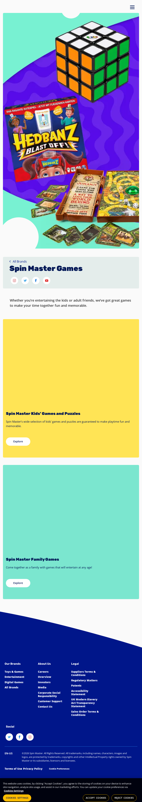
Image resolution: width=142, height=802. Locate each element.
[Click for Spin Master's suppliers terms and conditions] (86, 673)
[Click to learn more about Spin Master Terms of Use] (13, 768)
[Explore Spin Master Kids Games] (18, 441)
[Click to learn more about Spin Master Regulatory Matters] (86, 680)
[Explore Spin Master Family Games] (18, 583)
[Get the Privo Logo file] (14, 777)
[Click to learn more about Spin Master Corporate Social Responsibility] (52, 694)
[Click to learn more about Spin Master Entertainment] (19, 677)
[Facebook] (19, 738)
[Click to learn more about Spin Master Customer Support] (52, 701)
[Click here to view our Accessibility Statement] (86, 692)
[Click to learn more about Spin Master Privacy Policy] (33, 768)
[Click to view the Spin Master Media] (52, 687)
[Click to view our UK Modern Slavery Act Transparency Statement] (86, 703)
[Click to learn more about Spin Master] (52, 677)
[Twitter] (9, 738)
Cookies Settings (13, 794)
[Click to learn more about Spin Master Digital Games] (19, 682)
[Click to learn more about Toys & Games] (19, 671)
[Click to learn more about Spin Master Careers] (52, 671)
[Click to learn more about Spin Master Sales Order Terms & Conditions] (86, 713)
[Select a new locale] (9, 753)
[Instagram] (30, 738)
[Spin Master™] (18, 643)
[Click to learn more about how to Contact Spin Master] (52, 706)
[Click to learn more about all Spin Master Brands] (19, 687)
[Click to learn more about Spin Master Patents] (86, 685)
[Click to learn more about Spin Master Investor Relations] (52, 682)
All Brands (18, 261)
